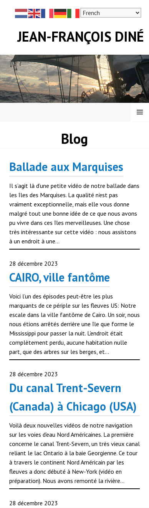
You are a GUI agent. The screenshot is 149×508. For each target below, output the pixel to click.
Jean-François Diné (80, 36)
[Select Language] (110, 13)
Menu (140, 112)
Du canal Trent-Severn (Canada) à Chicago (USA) (73, 397)
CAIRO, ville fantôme (59, 277)
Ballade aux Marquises (66, 166)
